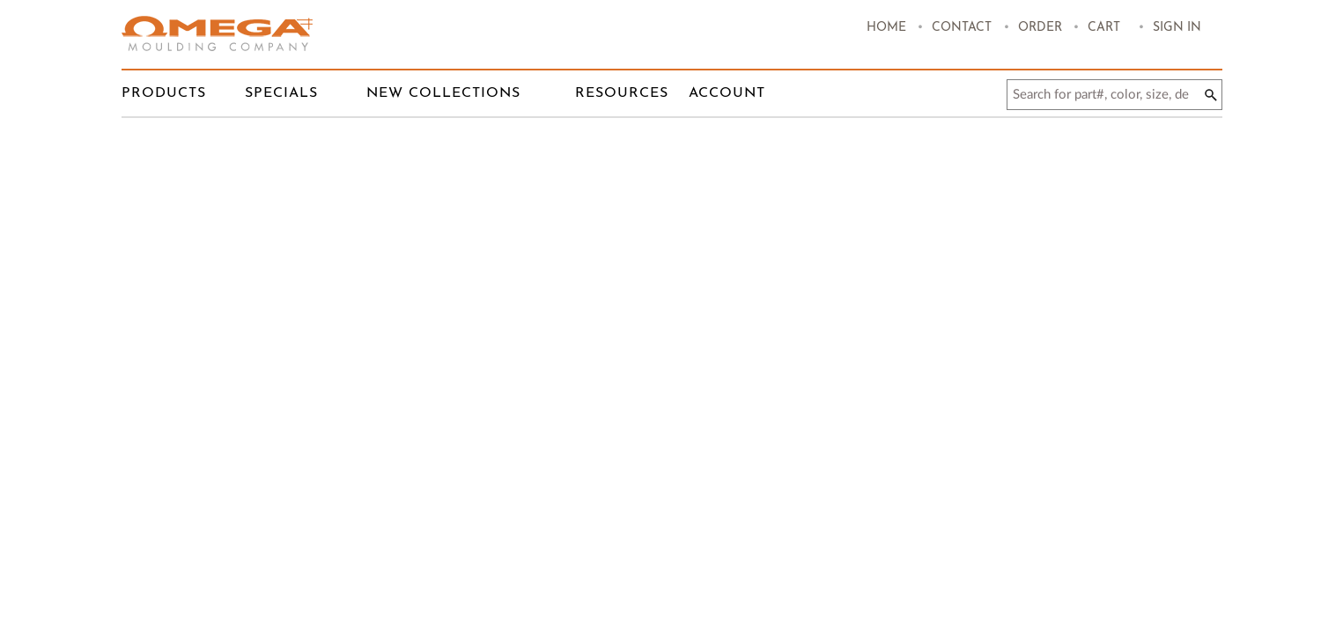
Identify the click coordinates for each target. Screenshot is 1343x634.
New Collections (443, 93)
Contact (962, 27)
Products (164, 93)
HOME (886, 27)
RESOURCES (621, 93)
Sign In (1177, 27)
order (1040, 27)
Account (727, 93)
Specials (281, 93)
